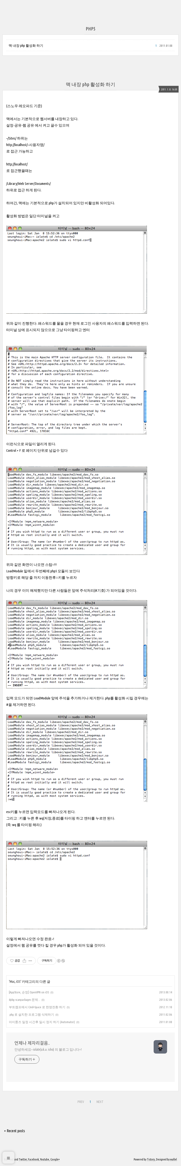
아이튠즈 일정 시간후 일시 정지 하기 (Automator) (42, 1022)
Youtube (44, 1159)
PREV (81, 1102)
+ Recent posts (14, 1131)
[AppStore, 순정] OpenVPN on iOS (29, 992)
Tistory (151, 1159)
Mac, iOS (15, 982)
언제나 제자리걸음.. (32, 1043)
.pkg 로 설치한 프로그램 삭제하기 (31, 1014)
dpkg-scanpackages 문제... (24, 999)
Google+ (55, 1159)
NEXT (100, 1102)
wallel (173, 1159)
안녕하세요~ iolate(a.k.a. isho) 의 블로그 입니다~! (48, 1049)
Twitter (23, 1159)
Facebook (33, 1159)
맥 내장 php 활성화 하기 (26, 45)
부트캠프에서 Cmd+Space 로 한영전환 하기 (37, 1007)
